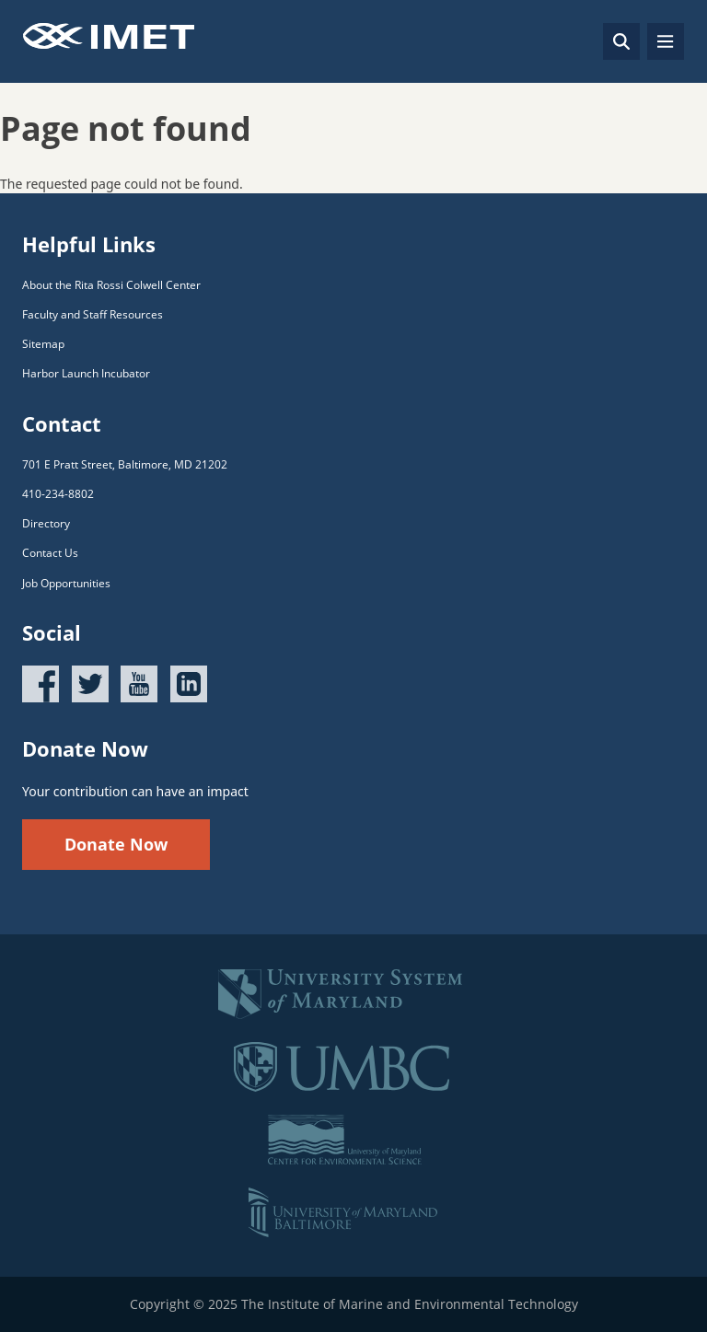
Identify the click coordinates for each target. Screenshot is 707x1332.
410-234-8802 (58, 494)
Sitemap (43, 344)
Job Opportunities (66, 583)
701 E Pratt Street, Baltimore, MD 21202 (124, 464)
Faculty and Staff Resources (92, 314)
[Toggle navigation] (665, 41)
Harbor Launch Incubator (86, 373)
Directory (46, 523)
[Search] (621, 41)
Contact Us (50, 553)
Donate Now (116, 844)
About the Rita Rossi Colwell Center (111, 285)
